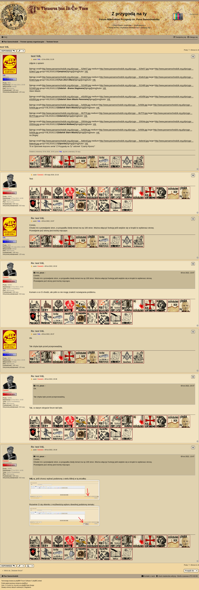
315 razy (22, 205)
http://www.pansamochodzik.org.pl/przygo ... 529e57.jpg (66, 69)
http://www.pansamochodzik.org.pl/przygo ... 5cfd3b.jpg (66, 105)
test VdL (4, 47)
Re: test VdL (37, 218)
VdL (4, 75)
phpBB (17, 581)
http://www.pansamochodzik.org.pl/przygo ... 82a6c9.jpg (66, 77)
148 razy (15, 90)
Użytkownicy (139, 25)
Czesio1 (6, 189)
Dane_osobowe (124, 25)
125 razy (22, 92)
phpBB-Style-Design (28, 585)
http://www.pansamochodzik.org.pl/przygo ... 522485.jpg (66, 85)
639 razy (15, 204)
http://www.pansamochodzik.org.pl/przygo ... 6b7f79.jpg (66, 113)
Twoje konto (113, 28)
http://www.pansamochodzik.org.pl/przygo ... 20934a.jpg (66, 121)
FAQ (115, 25)
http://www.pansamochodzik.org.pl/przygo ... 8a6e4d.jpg (66, 141)
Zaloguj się (145, 28)
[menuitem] (129, 28)
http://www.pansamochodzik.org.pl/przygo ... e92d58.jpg (66, 96)
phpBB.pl (25, 583)
